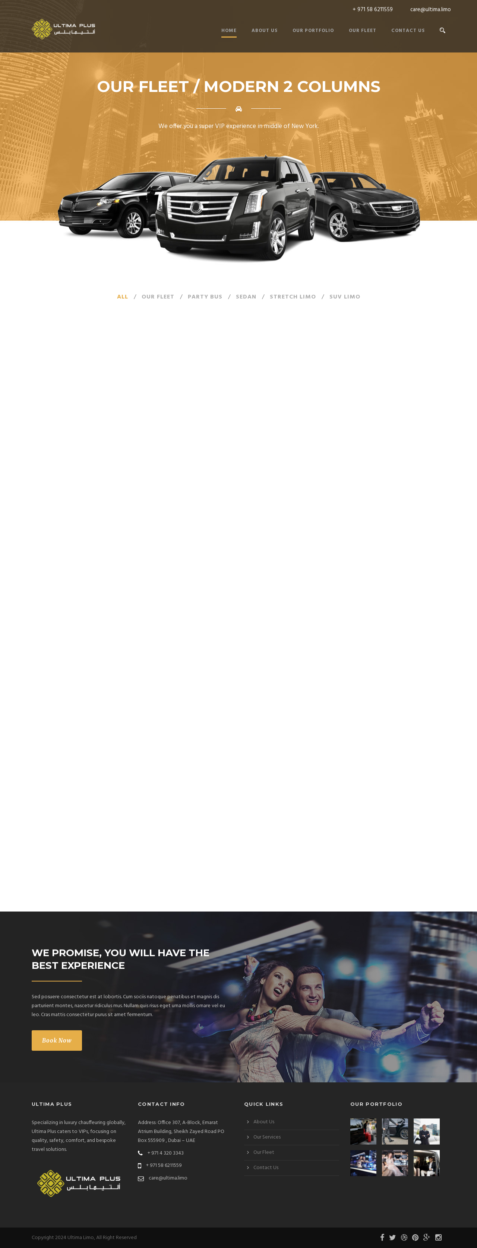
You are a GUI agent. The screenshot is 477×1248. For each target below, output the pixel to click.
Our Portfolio (313, 31)
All (122, 297)
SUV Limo (344, 297)
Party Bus (205, 297)
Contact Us (408, 31)
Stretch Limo (293, 297)
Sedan (246, 297)
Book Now (57, 1040)
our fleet (158, 297)
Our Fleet (362, 31)
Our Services (267, 1137)
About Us (265, 31)
